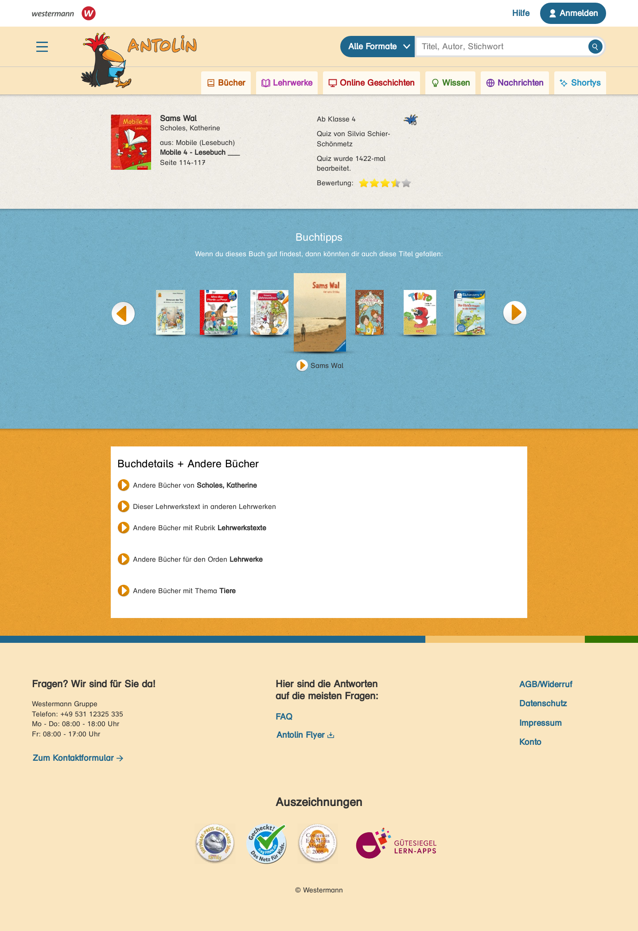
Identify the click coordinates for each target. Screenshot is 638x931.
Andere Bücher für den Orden (198, 559)
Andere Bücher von (195, 485)
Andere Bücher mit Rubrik (199, 528)
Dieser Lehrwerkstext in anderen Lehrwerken (204, 506)
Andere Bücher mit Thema (184, 591)
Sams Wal (327, 365)
